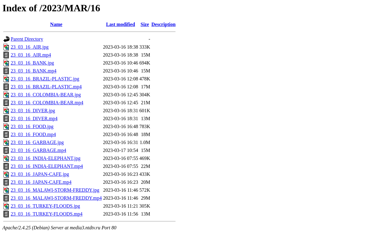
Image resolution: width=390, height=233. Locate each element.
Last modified (120, 24)
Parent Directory (27, 39)
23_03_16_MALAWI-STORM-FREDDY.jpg (55, 190)
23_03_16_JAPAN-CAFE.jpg (40, 174)
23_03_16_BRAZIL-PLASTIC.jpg (45, 78)
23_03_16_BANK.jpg (32, 62)
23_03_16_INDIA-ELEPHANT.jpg (46, 158)
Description (163, 24)
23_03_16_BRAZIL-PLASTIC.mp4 (46, 86)
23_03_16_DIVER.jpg (33, 110)
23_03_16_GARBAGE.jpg (37, 142)
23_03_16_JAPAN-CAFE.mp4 (41, 182)
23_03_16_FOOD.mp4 (33, 134)
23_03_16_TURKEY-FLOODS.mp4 (46, 213)
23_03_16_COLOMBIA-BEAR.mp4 (47, 102)
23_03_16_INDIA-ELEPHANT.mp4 (47, 166)
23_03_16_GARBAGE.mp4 (38, 150)
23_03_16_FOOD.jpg (32, 126)
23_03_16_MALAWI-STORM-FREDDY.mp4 (56, 198)
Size (144, 24)
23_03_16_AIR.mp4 (31, 54)
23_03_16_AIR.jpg (30, 47)
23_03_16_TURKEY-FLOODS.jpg (45, 206)
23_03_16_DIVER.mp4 (34, 118)
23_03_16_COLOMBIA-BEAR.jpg (46, 94)
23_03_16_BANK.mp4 (33, 70)
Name (56, 24)
